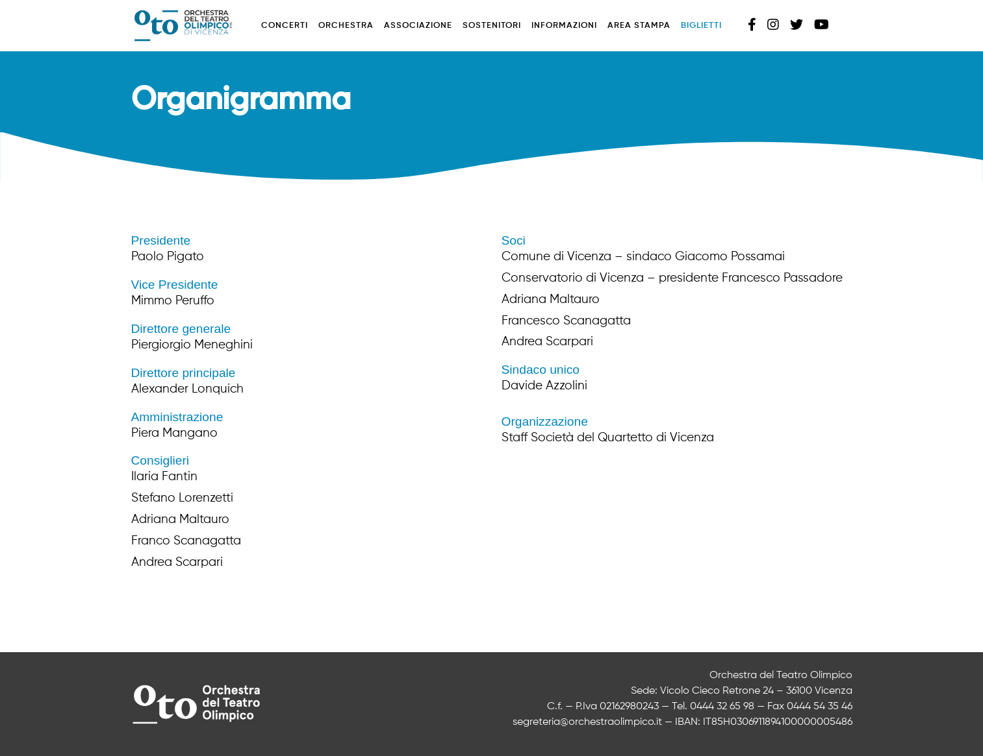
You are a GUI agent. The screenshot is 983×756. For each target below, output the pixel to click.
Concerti (284, 25)
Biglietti (701, 25)
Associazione (418, 25)
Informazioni (564, 25)
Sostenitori (492, 25)
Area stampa (638, 25)
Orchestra (346, 25)
